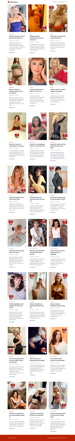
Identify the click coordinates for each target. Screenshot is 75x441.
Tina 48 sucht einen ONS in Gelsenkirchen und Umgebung (57, 252)
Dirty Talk (31, 248)
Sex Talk (33, 142)
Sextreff (52, 87)
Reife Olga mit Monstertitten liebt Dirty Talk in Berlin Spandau (37, 252)
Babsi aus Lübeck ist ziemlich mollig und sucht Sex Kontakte (16, 91)
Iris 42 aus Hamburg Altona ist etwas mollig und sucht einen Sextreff (16, 360)
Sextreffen (52, 195)
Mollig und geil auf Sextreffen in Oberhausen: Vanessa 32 (37, 38)
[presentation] (17, 18)
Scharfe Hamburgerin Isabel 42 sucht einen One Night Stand (57, 415)
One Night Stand (53, 248)
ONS (30, 142)
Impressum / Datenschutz (62, 437)
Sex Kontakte (11, 87)
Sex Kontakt (11, 34)
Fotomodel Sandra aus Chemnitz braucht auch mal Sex (37, 199)
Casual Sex (11, 142)
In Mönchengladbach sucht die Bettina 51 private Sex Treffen (16, 305)
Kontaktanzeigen (61, 1)
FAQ (66, 1)
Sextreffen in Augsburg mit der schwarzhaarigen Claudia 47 (17, 415)
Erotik (31, 34)
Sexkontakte (32, 356)
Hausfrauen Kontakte (51, 437)
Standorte (55, 1)
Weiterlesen (12, 52)
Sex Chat (31, 87)
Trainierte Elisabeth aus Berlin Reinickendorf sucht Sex (37, 305)
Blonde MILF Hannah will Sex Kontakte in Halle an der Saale (58, 146)
